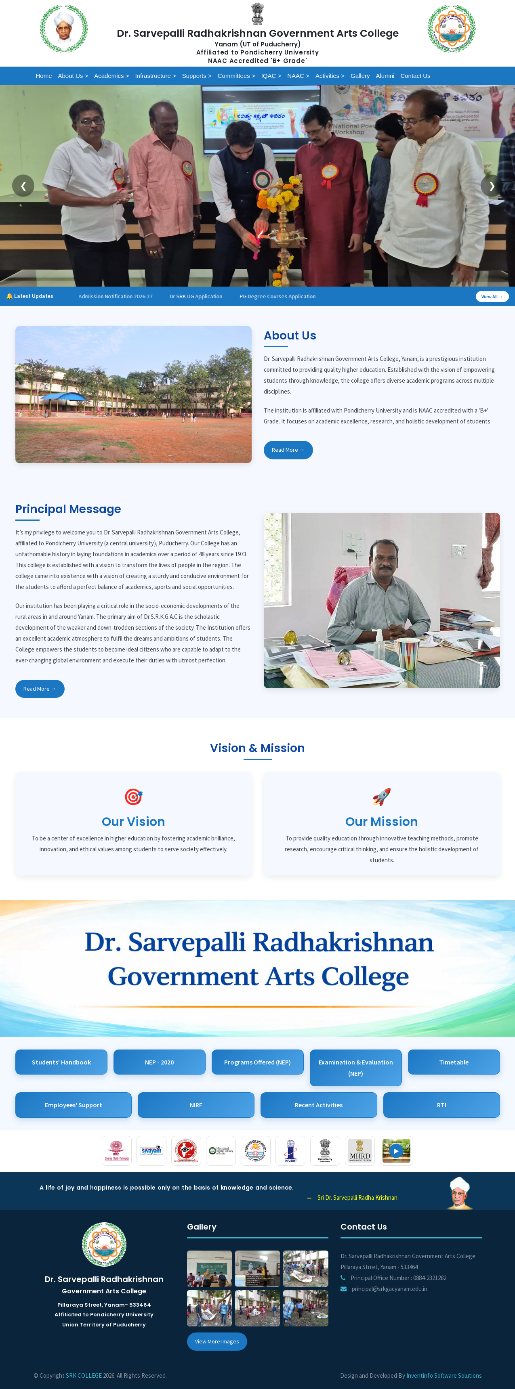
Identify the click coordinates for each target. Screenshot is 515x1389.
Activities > (330, 75)
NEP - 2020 (159, 1062)
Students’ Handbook (61, 1062)
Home (44, 75)
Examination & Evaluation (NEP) (356, 1068)
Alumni (385, 75)
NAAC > (298, 75)
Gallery (360, 75)
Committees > (236, 75)
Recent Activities (319, 1105)
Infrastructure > (155, 75)
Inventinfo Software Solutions (444, 1375)
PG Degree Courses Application (288, 296)
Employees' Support (73, 1105)
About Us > (73, 75)
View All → (492, 296)
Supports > (197, 75)
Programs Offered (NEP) (257, 1062)
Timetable (454, 1062)
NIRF (196, 1105)
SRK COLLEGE (84, 1375)
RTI (441, 1105)
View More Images (217, 1341)
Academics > (111, 75)
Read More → (288, 449)
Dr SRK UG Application (206, 296)
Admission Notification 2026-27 (125, 296)
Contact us (415, 75)
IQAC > (271, 75)
